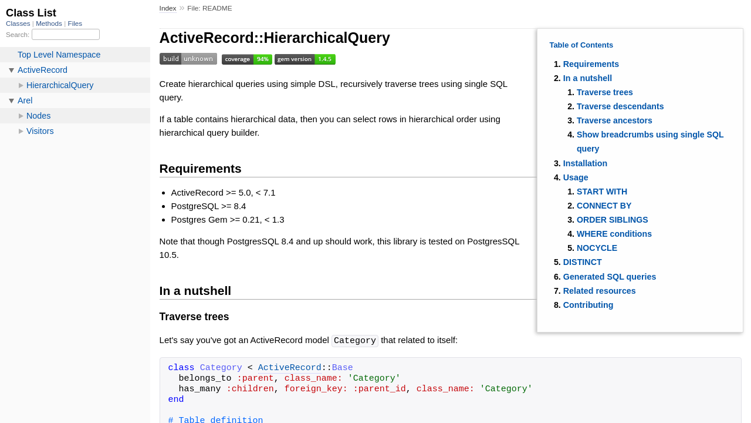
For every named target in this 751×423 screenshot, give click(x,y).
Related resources (599, 291)
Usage (575, 177)
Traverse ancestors (614, 120)
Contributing (588, 305)
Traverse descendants (620, 106)
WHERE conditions (614, 234)
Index (168, 8)
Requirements (591, 64)
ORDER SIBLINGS (612, 219)
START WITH (602, 191)
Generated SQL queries (610, 276)
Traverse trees (605, 92)
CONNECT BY (604, 205)
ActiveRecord (290, 368)
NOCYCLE (597, 248)
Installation (585, 163)
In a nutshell (587, 78)
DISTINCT (582, 262)
